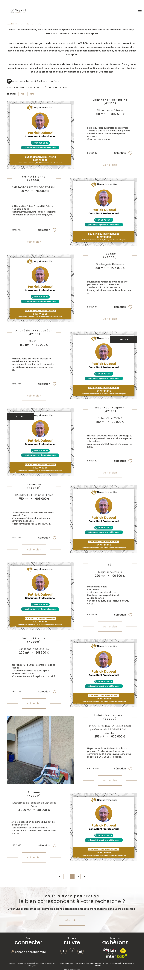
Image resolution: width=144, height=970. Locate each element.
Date (32, 94)
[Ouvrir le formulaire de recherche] (131, 11)
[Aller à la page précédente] (59, 876)
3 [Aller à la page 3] (78, 876)
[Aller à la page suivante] (84, 876)
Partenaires (115, 963)
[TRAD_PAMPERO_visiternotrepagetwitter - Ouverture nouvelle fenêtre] (80, 951)
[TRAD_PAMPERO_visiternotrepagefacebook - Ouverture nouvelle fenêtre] (63, 951)
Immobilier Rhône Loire (16, 24)
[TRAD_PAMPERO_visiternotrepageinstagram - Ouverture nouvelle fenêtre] (72, 951)
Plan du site (80, 963)
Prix (22, 94)
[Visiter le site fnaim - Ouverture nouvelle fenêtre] (123, 951)
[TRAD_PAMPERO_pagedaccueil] (18, 13)
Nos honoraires (66, 963)
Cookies (97, 965)
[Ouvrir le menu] (139, 11)
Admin (105, 963)
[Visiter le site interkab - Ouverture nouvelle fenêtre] (116, 956)
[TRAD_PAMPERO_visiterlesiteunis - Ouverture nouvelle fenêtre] (109, 951)
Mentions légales (94, 963)
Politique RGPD (128, 963)
